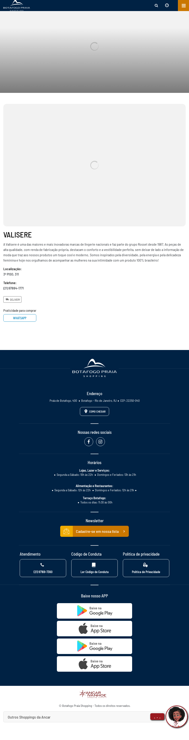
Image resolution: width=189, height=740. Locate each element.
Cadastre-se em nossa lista (94, 531)
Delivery (12, 299)
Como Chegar (94, 411)
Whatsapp (20, 318)
